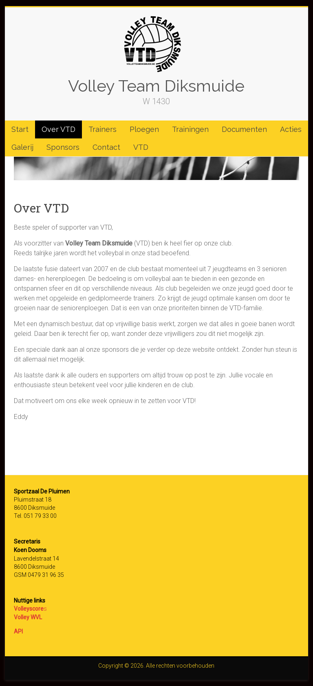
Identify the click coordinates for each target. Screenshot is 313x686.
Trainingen (190, 129)
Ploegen (144, 129)
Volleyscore (29, 608)
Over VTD (58, 129)
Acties (291, 129)
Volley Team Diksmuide (156, 85)
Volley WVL (28, 617)
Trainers (102, 129)
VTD (140, 147)
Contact (106, 147)
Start (20, 129)
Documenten (244, 129)
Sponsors (62, 147)
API (18, 631)
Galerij (22, 147)
